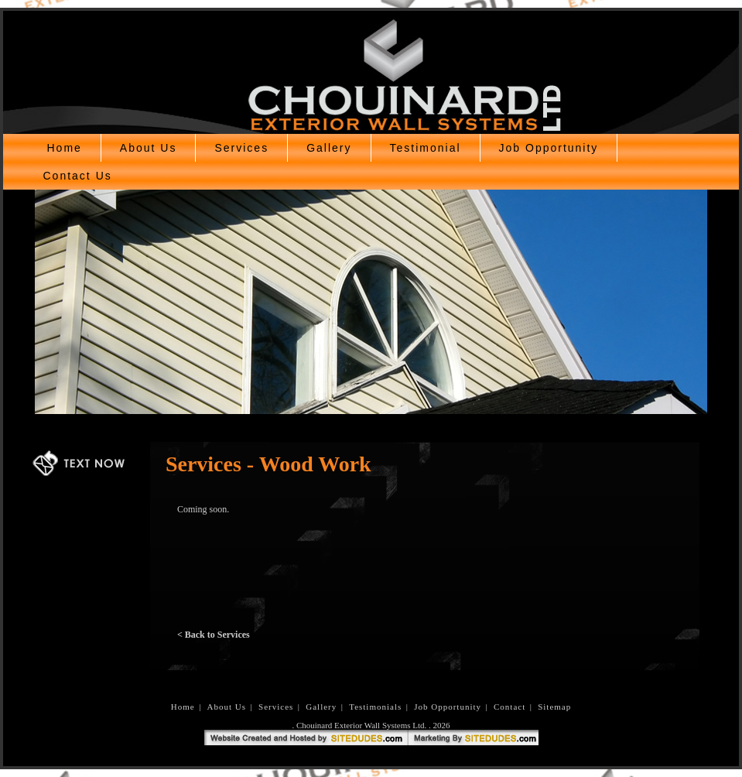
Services (241, 148)
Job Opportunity (549, 148)
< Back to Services (213, 634)
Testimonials (375, 706)
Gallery (328, 148)
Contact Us (77, 175)
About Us (148, 148)
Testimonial (425, 148)
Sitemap (554, 706)
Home (64, 148)
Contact (509, 706)
